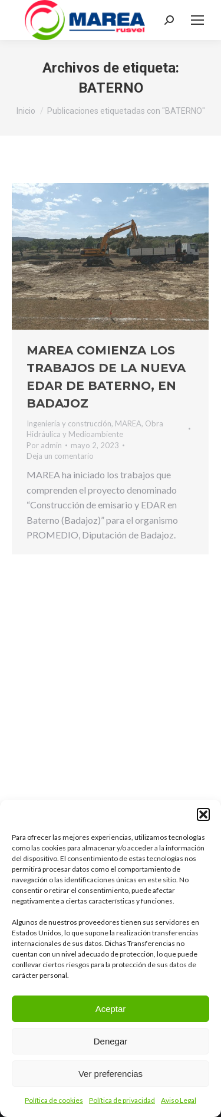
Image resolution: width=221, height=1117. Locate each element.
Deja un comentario (60, 456)
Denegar (111, 1041)
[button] (203, 814)
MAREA (128, 423)
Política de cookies (54, 1100)
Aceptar (110, 1009)
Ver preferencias (110, 1074)
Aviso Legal (178, 1100)
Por (44, 445)
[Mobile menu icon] (197, 20)
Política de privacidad (122, 1100)
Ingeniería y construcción (69, 423)
